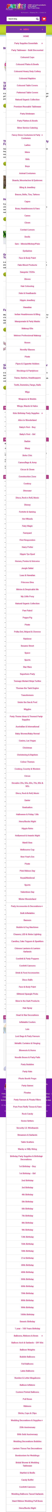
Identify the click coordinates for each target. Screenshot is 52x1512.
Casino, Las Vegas (27, 741)
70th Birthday (27, 1293)
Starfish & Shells (27, 1473)
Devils (27, 237)
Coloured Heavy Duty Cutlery (27, 72)
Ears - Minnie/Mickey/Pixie (27, 244)
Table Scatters (27, 1142)
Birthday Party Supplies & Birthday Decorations (26, 1158)
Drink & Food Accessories (27, 973)
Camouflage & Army (27, 463)
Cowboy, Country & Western (27, 769)
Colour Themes (27, 762)
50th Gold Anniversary (27, 1434)
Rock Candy (27, 1114)
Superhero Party (27, 674)
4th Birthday (27, 1195)
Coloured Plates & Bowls (27, 64)
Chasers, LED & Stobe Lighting (27, 934)
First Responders (27, 540)
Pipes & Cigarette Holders (27, 364)
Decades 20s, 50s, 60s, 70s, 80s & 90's (27, 784)
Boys (27, 166)
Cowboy (27, 484)
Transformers (27, 695)
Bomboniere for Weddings (27, 1456)
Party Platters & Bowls (27, 121)
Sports (27, 660)
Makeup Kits (27, 329)
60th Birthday (27, 1286)
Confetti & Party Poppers (27, 959)
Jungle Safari (27, 568)
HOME (26, 36)
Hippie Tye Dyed (27, 554)
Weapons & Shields (27, 399)
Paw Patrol (27, 611)
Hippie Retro (27, 829)
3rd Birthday (27, 1188)
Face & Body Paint (27, 258)
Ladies (27, 145)
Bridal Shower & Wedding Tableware (27, 1464)
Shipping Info (34, 12)
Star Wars (27, 667)
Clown (27, 223)
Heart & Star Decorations (27, 1015)
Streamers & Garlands (27, 1135)
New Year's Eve (27, 857)
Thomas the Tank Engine (27, 688)
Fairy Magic (27, 526)
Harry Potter (27, 547)
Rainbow (27, 639)
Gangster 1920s (27, 272)
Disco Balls (27, 980)
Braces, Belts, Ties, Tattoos (27, 195)
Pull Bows (27, 1399)
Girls (27, 159)
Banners (27, 920)
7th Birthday (27, 1216)
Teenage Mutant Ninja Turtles (27, 681)
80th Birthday (27, 1300)
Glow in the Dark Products (27, 1001)
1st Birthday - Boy (27, 1167)
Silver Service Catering (27, 128)
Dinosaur (27, 491)
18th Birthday (27, 1251)
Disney (27, 505)
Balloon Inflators (27, 1385)
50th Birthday (27, 1279)
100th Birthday (27, 1315)
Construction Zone (27, 477)
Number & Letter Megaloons (27, 1378)
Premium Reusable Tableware (27, 107)
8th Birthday (27, 1223)
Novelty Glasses (27, 350)
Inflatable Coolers (27, 1022)
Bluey (27, 448)
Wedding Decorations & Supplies (26, 1421)
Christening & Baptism (27, 755)
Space (27, 653)
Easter (27, 800)
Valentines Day (27, 892)
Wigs (27, 392)
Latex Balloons (27, 1371)
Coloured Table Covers (27, 86)
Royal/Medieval (27, 878)
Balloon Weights (27, 1350)
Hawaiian (27, 307)
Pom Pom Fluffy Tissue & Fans (27, 1107)
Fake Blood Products (27, 265)
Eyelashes (27, 251)
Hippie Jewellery (27, 300)
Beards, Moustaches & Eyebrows (27, 181)
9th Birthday (27, 1230)
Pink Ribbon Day (27, 871)
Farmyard (27, 533)
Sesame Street (27, 646)
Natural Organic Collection (27, 100)
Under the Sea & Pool (27, 702)
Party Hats (27, 1072)
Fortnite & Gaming (27, 512)
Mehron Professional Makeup (27, 336)
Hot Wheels (27, 519)
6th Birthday (27, 1209)
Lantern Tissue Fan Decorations (27, 1449)
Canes (27, 216)
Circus (27, 776)
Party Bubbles (27, 1065)
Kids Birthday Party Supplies (26, 413)
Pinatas (27, 1093)
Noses (27, 343)
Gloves (27, 279)
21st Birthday (27, 1258)
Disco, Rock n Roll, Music (27, 498)
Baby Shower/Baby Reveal (27, 734)
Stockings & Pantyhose (27, 371)
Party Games (27, 1086)
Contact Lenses (27, 230)
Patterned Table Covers (27, 93)
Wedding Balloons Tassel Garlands (27, 1494)
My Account (24, 12)
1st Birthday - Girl (27, 1174)
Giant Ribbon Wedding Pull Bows (27, 1501)
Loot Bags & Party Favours (27, 1036)
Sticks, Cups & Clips (27, 1413)
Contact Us (43, 12)
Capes (27, 202)
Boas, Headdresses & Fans (27, 209)
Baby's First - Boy (27, 427)
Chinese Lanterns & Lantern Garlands (27, 950)
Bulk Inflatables (27, 913)
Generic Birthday (27, 1322)
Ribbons (27, 1406)
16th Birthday (27, 1244)
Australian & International (27, 727)
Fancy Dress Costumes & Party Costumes (26, 136)
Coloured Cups (27, 57)
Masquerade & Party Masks (27, 322)
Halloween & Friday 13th (27, 815)
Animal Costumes (27, 173)
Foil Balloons (27, 1364)
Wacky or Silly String (27, 1149)
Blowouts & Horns (27, 1050)
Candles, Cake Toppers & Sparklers (27, 941)
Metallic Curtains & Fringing (27, 1043)
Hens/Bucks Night (27, 822)
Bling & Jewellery (27, 188)
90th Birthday (27, 1308)
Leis (27, 1029)
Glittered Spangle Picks (27, 994)
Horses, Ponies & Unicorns (27, 561)
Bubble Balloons (27, 1357)
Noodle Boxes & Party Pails (27, 1058)
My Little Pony (27, 597)
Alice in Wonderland (27, 420)
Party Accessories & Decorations (26, 906)
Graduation (27, 807)
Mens (27, 152)
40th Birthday (27, 1272)
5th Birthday (27, 1202)
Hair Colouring (27, 286)
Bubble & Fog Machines (27, 927)
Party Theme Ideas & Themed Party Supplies (26, 718)
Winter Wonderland (27, 899)
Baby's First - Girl (27, 434)
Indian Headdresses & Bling (27, 314)
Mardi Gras (27, 843)
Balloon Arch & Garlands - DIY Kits (27, 1343)
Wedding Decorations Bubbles (27, 1442)
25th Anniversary (27, 1427)
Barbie (27, 441)
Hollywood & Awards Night (27, 836)
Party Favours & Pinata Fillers (27, 1100)
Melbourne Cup (27, 850)
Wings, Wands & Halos (27, 406)
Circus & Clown (27, 470)
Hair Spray (27, 1008)
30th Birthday (27, 1265)
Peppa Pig (27, 618)
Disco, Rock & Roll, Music (27, 793)
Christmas (27, 748)
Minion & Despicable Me (27, 590)
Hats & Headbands (27, 293)
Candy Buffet (27, 1480)
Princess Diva (27, 582)
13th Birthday (27, 1237)
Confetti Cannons (27, 966)
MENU (32, 29)
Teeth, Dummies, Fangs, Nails (27, 385)
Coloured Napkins (27, 79)
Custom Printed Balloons (27, 1392)
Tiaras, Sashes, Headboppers (27, 378)
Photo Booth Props (27, 1079)
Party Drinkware (27, 114)
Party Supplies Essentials (26, 43)
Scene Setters (27, 1121)
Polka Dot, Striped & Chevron (27, 632)
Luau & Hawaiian (27, 575)
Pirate (27, 357)
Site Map (48, 1100)
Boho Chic (27, 456)
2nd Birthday (27, 1181)
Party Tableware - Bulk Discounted (27, 50)
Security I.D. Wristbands (27, 1128)
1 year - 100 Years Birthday (27, 1329)
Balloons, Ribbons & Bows (26, 1336)
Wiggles (27, 709)
